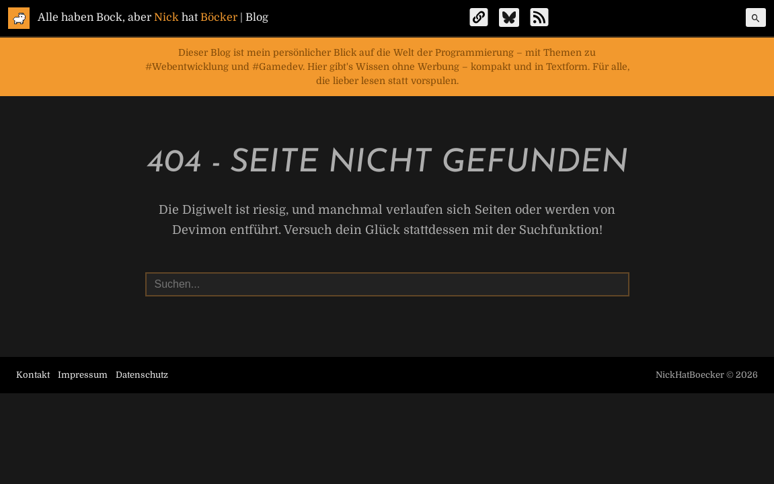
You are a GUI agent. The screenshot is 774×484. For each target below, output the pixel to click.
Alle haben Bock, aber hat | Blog (153, 17)
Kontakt (33, 375)
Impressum (83, 375)
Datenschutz (142, 375)
